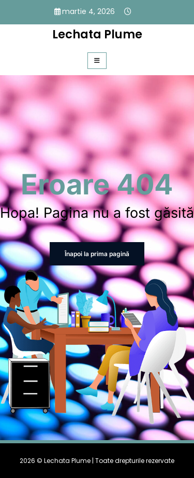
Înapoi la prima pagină (97, 254)
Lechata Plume (97, 34)
